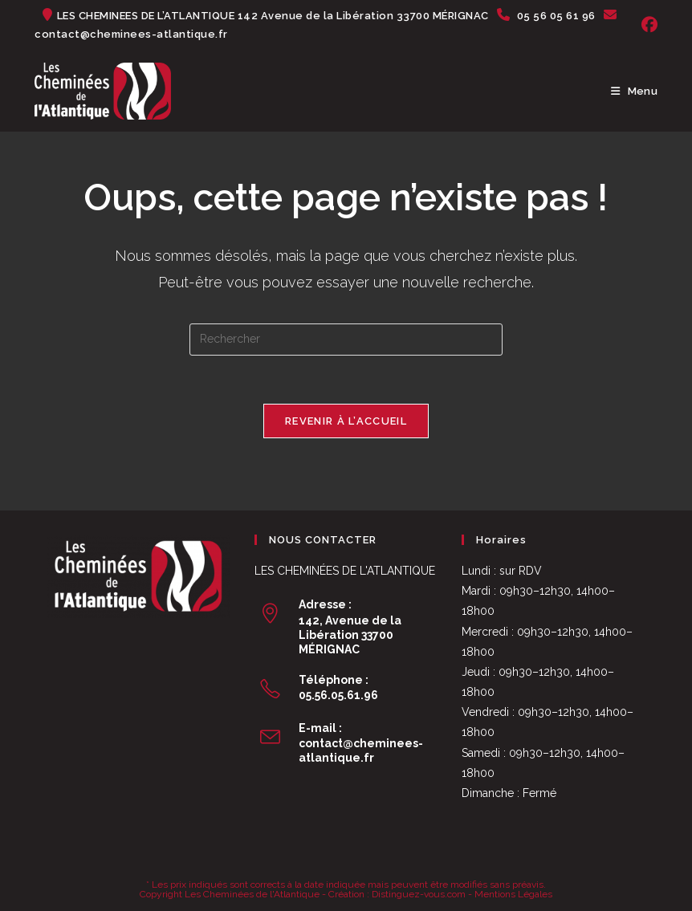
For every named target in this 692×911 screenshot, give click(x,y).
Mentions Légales (513, 894)
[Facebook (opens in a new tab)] (647, 25)
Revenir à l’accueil (346, 421)
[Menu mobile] (634, 91)
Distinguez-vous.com (419, 894)
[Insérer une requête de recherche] (346, 339)
